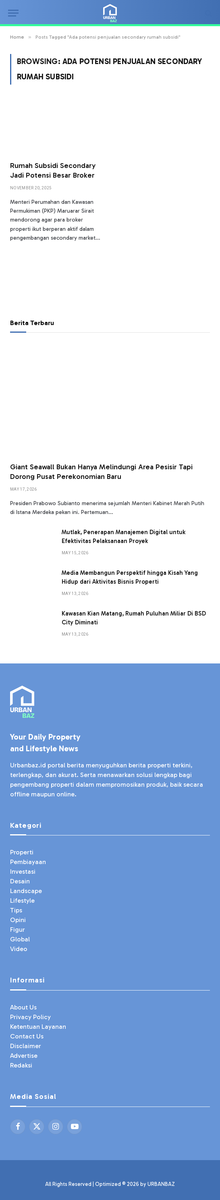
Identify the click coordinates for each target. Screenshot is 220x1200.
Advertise (23, 1055)
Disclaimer (25, 1046)
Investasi (22, 871)
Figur (17, 929)
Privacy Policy (30, 1017)
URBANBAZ (161, 1184)
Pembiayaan (28, 862)
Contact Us (27, 1036)
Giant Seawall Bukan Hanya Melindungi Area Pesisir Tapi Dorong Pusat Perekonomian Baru (101, 471)
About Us (23, 1007)
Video (18, 949)
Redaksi (21, 1065)
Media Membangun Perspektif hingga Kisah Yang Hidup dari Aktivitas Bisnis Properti (130, 577)
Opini (18, 920)
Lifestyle (22, 900)
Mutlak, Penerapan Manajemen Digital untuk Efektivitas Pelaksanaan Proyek (123, 536)
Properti (21, 852)
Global (20, 939)
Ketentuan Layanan (38, 1026)
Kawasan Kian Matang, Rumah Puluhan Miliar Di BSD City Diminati (134, 618)
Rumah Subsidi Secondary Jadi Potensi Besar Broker (52, 170)
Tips (16, 910)
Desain (20, 881)
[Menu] (13, 13)
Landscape (26, 891)
